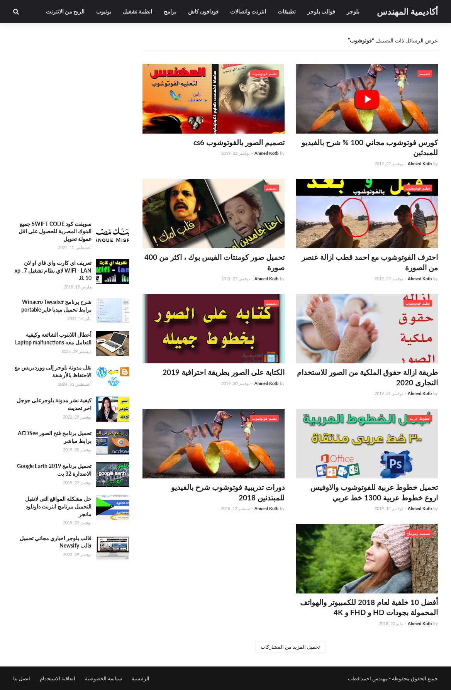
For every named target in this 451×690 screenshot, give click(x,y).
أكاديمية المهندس (407, 11)
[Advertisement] (71, 158)
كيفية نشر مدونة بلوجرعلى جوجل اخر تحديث (54, 404)
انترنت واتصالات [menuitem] (248, 11)
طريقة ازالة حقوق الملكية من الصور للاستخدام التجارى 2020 (367, 377)
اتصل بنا (21, 678)
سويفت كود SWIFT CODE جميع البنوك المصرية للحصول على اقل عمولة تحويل (55, 231)
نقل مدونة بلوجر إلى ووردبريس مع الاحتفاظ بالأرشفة (53, 371)
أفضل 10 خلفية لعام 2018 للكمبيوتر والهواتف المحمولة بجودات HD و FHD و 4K (369, 607)
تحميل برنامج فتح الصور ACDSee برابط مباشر (55, 437)
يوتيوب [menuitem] (103, 11)
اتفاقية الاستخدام (57, 678)
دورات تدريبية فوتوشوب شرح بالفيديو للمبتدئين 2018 (228, 492)
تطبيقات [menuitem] (287, 11)
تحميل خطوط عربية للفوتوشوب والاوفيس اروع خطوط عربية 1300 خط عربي (374, 492)
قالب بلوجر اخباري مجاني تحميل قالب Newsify (56, 542)
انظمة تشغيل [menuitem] (137, 11)
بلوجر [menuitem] (353, 11)
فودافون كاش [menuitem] (203, 11)
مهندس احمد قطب (368, 678)
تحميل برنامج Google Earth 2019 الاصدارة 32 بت (54, 470)
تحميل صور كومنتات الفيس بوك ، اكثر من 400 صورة (214, 262)
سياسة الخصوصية (103, 678)
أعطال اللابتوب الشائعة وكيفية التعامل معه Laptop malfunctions (53, 338)
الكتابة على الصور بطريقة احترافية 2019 (224, 372)
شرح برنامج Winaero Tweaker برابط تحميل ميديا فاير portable (56, 305)
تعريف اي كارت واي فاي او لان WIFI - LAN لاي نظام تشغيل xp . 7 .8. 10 (53, 270)
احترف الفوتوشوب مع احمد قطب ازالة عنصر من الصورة (370, 262)
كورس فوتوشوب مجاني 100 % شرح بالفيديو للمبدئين (370, 147)
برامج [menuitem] (170, 11)
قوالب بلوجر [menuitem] (321, 11)
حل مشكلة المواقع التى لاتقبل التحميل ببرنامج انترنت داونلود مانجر (58, 506)
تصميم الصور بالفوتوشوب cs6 (239, 142)
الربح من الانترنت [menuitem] (65, 11)
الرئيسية (140, 678)
